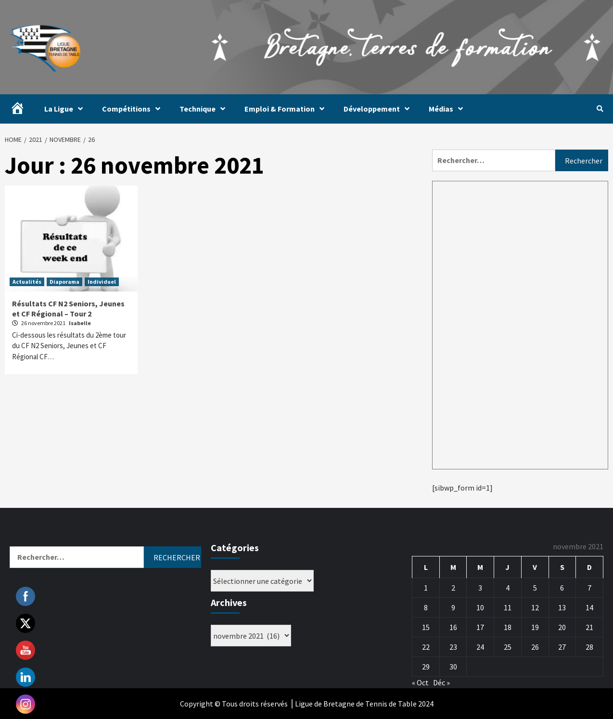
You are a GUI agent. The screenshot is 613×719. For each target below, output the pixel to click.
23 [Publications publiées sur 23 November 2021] (453, 647)
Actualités (27, 281)
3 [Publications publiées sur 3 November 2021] (480, 588)
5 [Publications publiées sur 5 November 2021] (535, 588)
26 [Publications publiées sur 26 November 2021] (535, 647)
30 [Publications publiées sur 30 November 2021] (453, 666)
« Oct (420, 682)
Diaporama (64, 281)
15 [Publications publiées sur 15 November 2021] (426, 627)
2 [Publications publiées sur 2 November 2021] (453, 588)
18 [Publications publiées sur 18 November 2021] (507, 627)
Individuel (102, 281)
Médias (448, 109)
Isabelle (80, 323)
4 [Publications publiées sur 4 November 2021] (508, 588)
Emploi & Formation (286, 109)
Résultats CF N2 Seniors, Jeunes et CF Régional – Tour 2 (68, 308)
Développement (379, 109)
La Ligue (66, 109)
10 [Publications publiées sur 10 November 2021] (480, 607)
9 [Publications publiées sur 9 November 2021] (453, 607)
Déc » (441, 682)
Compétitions (133, 109)
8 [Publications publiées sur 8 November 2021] (426, 607)
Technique (204, 109)
